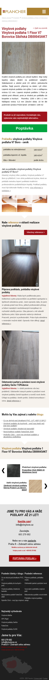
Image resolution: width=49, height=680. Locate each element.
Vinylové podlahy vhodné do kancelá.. (10, 590)
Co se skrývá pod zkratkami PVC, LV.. (12, 578)
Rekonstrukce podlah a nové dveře (36, 594)
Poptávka (24, 128)
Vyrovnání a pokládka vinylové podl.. (35, 590)
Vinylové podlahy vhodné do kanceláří (18, 429)
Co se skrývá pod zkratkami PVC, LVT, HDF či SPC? (24, 421)
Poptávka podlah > (24, 558)
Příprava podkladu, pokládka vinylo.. (34, 578)
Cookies (45, 678)
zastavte (32, 540)
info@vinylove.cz (24, 524)
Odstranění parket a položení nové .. (36, 584)
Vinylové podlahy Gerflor (9, 622)
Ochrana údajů (38, 678)
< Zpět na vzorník (40, 28)
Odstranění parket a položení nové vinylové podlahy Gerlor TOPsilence (23, 383)
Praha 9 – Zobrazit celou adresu (24, 543)
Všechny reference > (36, 232)
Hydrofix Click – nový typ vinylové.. (12, 600)
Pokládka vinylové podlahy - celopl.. (34, 599)
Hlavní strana (6, 18)
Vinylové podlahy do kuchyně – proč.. (11, 584)
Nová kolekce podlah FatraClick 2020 (18, 432)
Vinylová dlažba (6, 615)
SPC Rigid (4, 619)
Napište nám (24, 521)
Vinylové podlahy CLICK (9, 629)
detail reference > (14, 401)
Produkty (16, 18)
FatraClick (4, 625)
